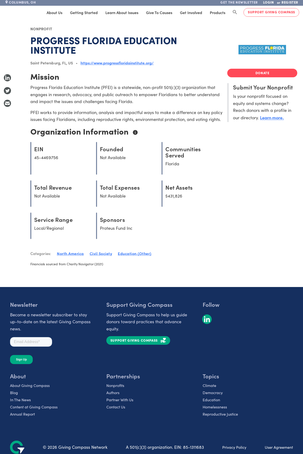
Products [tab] (217, 12)
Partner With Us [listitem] (119, 399)
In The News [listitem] (20, 399)
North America (70, 253)
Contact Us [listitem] (115, 406)
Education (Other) (135, 253)
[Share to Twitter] (7, 90)
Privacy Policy (234, 447)
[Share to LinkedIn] (7, 77)
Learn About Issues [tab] (121, 12)
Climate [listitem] (209, 385)
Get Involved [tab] (191, 12)
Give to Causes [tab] (159, 12)
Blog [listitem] (14, 392)
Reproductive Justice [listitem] (220, 414)
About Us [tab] (54, 12)
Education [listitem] (211, 399)
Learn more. (272, 117)
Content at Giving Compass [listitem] (34, 406)
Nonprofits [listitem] (115, 385)
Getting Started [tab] (84, 12)
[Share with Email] (7, 103)
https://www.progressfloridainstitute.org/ (117, 62)
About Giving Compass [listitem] (30, 385)
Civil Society (101, 253)
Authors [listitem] (112, 392)
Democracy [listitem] (213, 392)
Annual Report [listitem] (22, 414)
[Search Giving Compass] (235, 12)
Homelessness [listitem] (215, 406)
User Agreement (279, 447)
